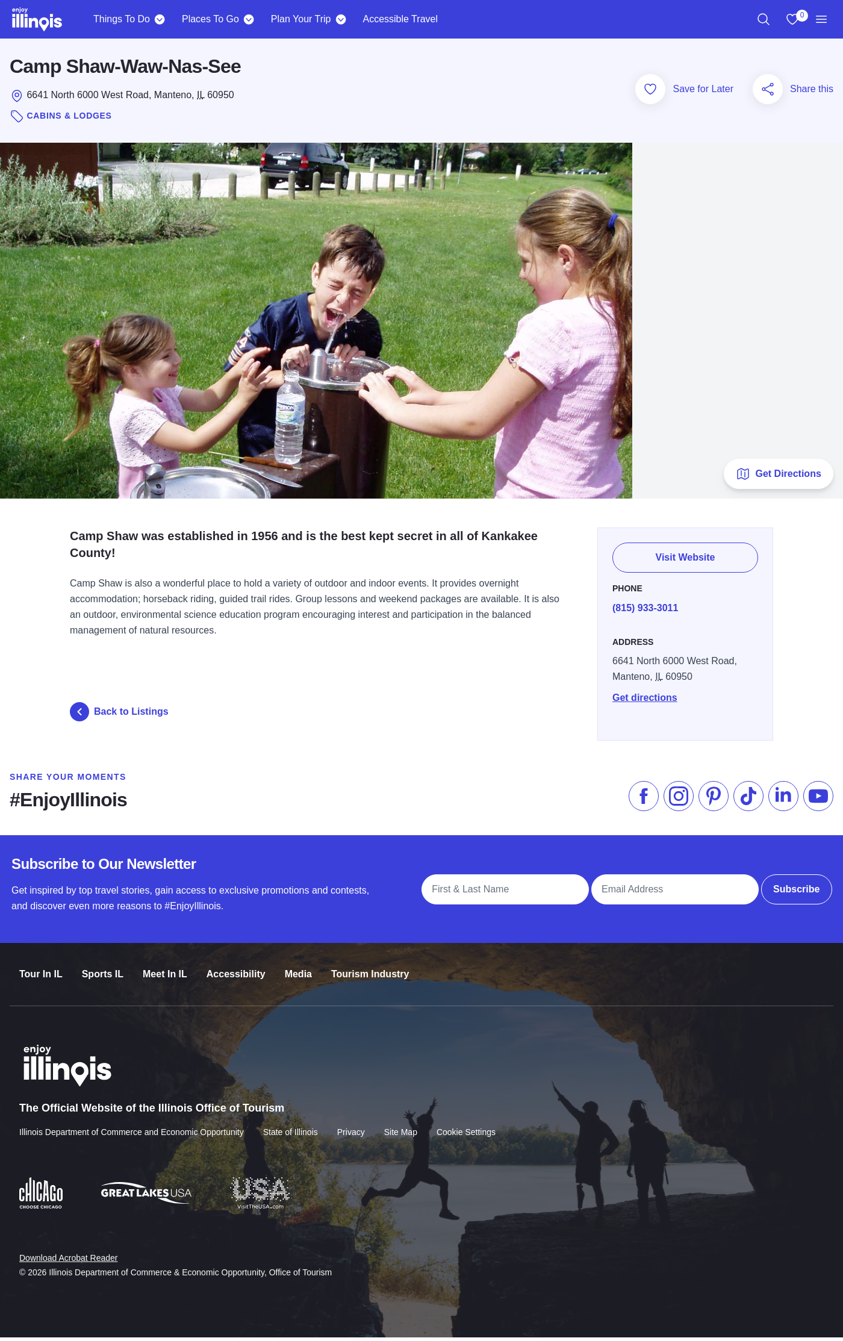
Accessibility (236, 970)
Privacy (351, 1126)
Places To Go (210, 19)
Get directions (644, 696)
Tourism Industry (370, 970)
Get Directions (778, 477)
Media (298, 970)
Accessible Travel (400, 19)
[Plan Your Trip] (340, 19)
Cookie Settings (466, 1126)
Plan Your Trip (301, 19)
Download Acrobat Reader (68, 1252)
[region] (763, 19)
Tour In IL (41, 970)
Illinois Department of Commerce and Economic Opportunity (131, 1126)
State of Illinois (290, 1126)
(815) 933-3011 (645, 606)
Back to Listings (119, 714)
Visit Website (685, 557)
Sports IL (102, 970)
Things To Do (121, 19)
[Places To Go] (249, 19)
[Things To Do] (159, 19)
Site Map (400, 1126)
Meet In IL (165, 970)
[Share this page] (768, 92)
